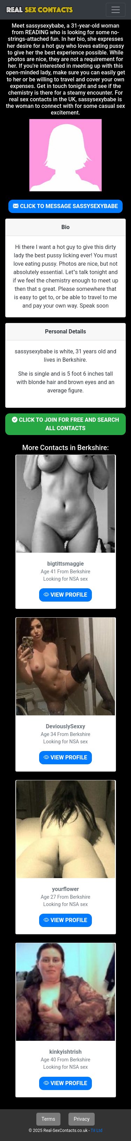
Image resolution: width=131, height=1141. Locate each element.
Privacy (81, 1119)
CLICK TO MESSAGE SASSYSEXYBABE (65, 206)
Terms (48, 1119)
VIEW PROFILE (65, 594)
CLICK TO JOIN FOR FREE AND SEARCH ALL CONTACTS (65, 424)
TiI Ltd (96, 1130)
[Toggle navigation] (115, 10)
